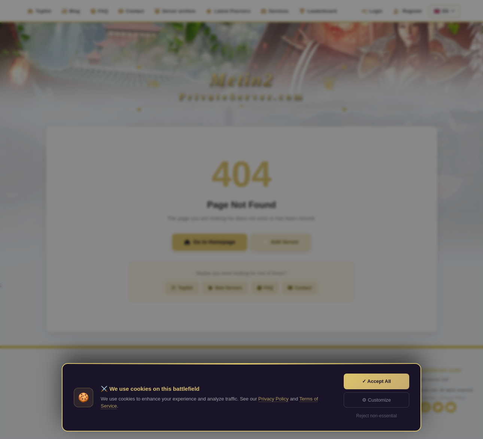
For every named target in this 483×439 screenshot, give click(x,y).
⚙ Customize (376, 400)
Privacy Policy (273, 399)
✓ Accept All (376, 381)
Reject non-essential (376, 415)
